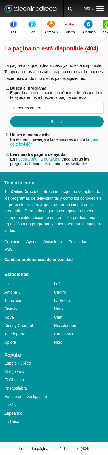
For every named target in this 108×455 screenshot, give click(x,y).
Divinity (10, 309)
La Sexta (62, 300)
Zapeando (13, 413)
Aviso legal (53, 241)
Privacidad (78, 241)
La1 (7, 284)
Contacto (12, 241)
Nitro (58, 342)
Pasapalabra (15, 388)
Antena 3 (12, 292)
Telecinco (12, 300)
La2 (57, 284)
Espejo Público (17, 363)
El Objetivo (14, 379)
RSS (8, 249)
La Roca (11, 421)
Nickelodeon (65, 325)
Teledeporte (14, 334)
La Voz (10, 405)
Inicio (23, 448)
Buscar (57, 121)
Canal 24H (63, 334)
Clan (58, 317)
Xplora (10, 342)
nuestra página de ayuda (38, 159)
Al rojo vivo (14, 371)
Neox (59, 309)
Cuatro (60, 292)
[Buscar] (69, 8)
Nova (9, 317)
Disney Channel (18, 325)
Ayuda (31, 241)
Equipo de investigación (25, 396)
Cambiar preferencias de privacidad (38, 259)
